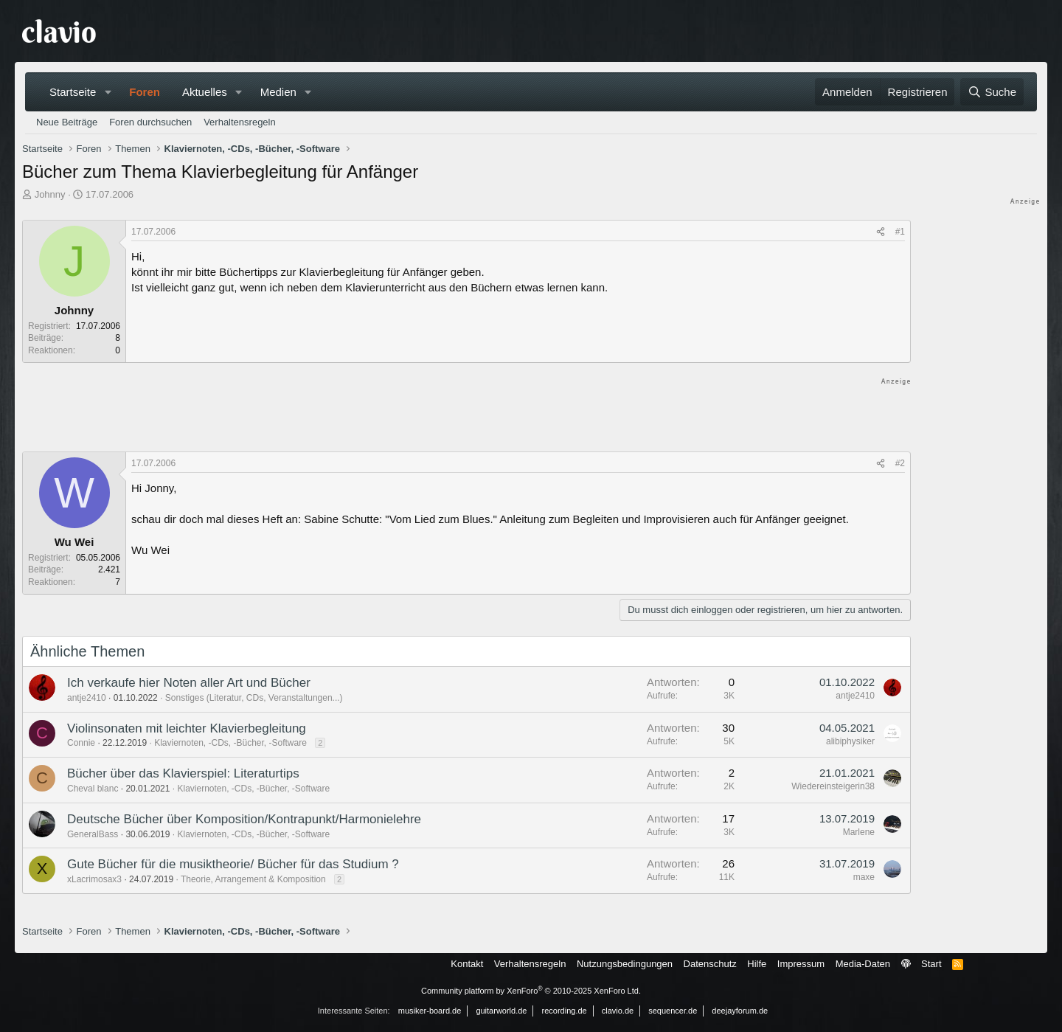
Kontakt (467, 963)
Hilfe (756, 963)
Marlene (859, 832)
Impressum (801, 963)
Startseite (72, 92)
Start (931, 963)
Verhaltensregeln (240, 122)
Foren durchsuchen (150, 122)
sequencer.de (672, 1010)
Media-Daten (863, 963)
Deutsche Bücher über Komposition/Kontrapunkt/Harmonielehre (244, 819)
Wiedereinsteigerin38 (833, 786)
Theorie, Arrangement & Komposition (253, 879)
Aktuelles (204, 92)
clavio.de (618, 1010)
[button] (107, 91)
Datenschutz (710, 963)
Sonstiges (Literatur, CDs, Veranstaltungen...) (254, 698)
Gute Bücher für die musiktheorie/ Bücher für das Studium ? (233, 864)
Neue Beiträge (66, 122)
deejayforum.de (740, 1010)
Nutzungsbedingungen (625, 963)
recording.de (564, 1010)
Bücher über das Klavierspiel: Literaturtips (183, 773)
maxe (864, 877)
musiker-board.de (430, 1010)
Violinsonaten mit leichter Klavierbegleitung (186, 728)
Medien (278, 92)
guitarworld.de (501, 1010)
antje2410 (86, 698)
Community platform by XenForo (531, 990)
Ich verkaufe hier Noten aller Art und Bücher (188, 683)
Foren (144, 92)
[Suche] (992, 91)
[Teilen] (880, 232)
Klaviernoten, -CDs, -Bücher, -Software (230, 743)
